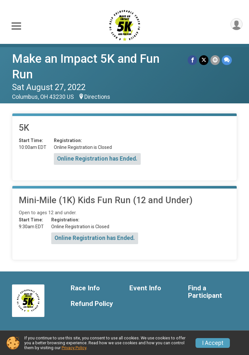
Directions (97, 97)
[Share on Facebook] (192, 60)
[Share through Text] (227, 60)
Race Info (85, 288)
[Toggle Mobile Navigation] (16, 26)
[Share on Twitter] (203, 60)
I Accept (212, 343)
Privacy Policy (74, 347)
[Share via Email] (215, 60)
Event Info (145, 288)
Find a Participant (205, 292)
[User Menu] (237, 24)
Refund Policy (92, 304)
